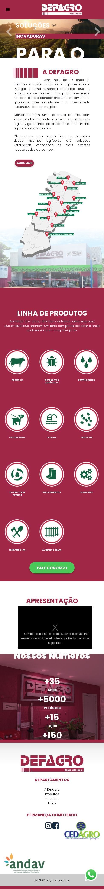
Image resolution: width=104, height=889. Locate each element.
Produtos (52, 794)
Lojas (52, 803)
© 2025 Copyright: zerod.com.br (52, 880)
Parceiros (52, 799)
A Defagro (52, 789)
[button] (8, 29)
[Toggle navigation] (7, 10)
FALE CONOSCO (52, 567)
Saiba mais (24, 163)
